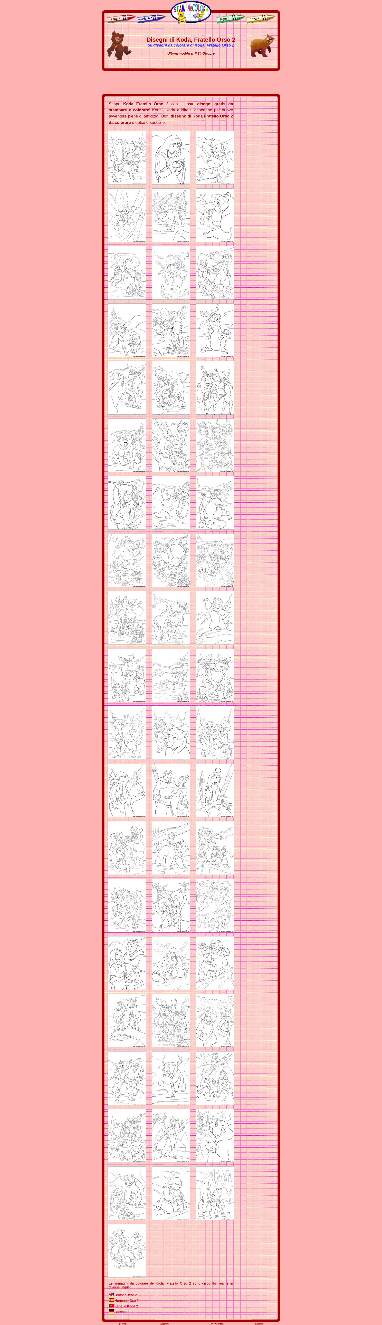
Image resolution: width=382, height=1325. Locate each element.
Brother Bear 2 (126, 1295)
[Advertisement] (191, 82)
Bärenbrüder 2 (125, 1312)
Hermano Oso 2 (127, 1301)
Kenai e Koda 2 (126, 1306)
